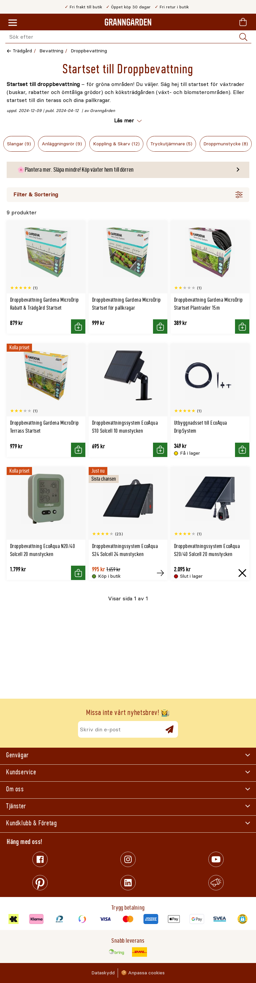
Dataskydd (103, 973)
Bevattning (51, 51)
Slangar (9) (19, 144)
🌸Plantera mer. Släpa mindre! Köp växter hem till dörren (75, 169)
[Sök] (243, 37)
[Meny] (12, 23)
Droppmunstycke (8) (225, 144)
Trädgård (22, 51)
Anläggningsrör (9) (62, 144)
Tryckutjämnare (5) (171, 144)
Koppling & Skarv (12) (116, 144)
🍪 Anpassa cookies (143, 973)
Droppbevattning (89, 51)
